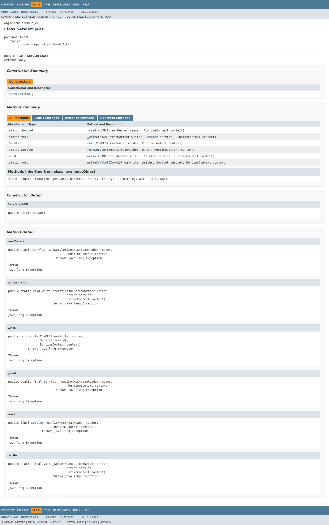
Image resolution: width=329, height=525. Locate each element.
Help (86, 4)
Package (23, 4)
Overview (8, 4)
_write (92, 137)
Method (55, 16)
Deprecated (61, 4)
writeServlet (97, 162)
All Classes (89, 11)
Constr (42, 16)
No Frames (66, 11)
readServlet (97, 149)
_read (91, 130)
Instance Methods (79, 118)
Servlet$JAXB (19, 94)
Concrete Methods (115, 118)
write (91, 156)
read (90, 143)
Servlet (27, 130)
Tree (47, 4)
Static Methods (46, 118)
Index (76, 4)
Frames (51, 11)
